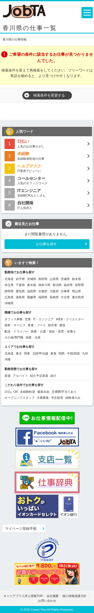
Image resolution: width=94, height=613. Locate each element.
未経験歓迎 (27, 392)
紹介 (53, 376)
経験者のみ (72, 398)
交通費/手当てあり (64, 392)
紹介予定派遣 (39, 376)
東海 (53, 353)
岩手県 (20, 279)
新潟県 (57, 285)
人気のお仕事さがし (47, 143)
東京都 (31, 285)
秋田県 (42, 279)
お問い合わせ (47, 600)
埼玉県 (9, 285)
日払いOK (11, 392)
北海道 (9, 279)
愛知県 (20, 291)
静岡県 (9, 291)
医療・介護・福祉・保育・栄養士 (53, 331)
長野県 (79, 285)
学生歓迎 (57, 398)
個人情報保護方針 (74, 596)
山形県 (54, 279)
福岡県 (42, 297)
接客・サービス (15, 325)
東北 (19, 353)
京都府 (42, 291)
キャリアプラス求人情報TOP (23, 596)
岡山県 (76, 291)
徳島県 (20, 297)
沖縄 (8, 359)
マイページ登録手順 (21, 528)
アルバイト (20, 376)
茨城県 (65, 279)
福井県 (68, 285)
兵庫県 (65, 291)
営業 (28, 319)
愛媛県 (31, 297)
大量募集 (43, 398)
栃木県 (76, 279)
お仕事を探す (46, 244)
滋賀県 (31, 291)
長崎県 (54, 297)
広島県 (9, 297)
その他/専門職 (14, 337)
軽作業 (52, 325)
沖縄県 (9, 303)
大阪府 (54, 291)
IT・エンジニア (43, 319)
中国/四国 (73, 353)
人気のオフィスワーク (47, 180)
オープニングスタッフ (20, 398)
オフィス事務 (14, 319)
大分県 (65, 297)
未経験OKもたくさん (47, 192)
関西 (62, 353)
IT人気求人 (47, 205)
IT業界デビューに (47, 168)
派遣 (8, 376)
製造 (62, 325)
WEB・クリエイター (70, 319)
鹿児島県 (78, 297)
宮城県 (31, 279)
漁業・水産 (33, 337)
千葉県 (20, 285)
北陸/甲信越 (40, 353)
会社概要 (53, 596)
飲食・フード (37, 325)
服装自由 (43, 392)
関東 (27, 353)
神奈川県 (44, 285)
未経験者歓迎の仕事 (47, 155)
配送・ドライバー (17, 331)
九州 (85, 353)
